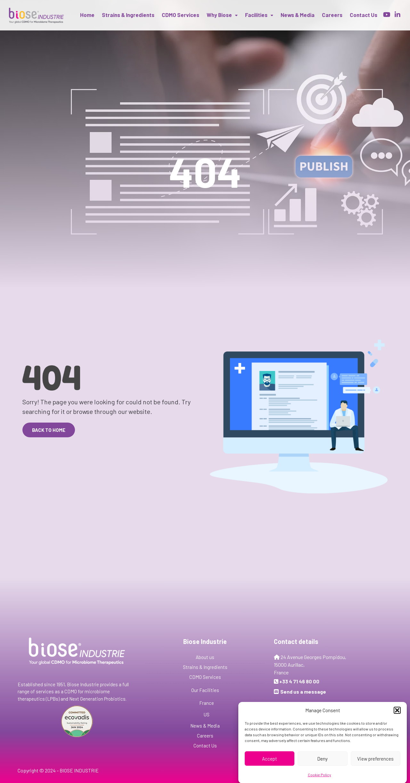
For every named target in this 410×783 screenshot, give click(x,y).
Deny (322, 765)
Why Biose (219, 15)
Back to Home (48, 430)
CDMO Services (180, 15)
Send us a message (303, 691)
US (206, 714)
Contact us (363, 15)
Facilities (256, 15)
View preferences (375, 765)
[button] (397, 716)
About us (205, 657)
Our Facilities (205, 690)
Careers (332, 15)
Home (87, 15)
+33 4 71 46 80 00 (299, 681)
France (206, 703)
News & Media (298, 15)
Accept (269, 765)
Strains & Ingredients (128, 15)
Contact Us (205, 745)
